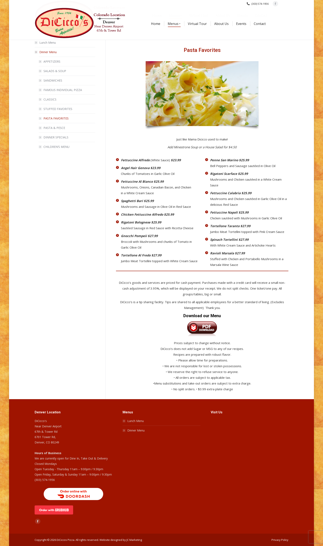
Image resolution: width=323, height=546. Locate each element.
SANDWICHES (52, 80)
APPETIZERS (51, 61)
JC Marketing (134, 540)
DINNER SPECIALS (55, 137)
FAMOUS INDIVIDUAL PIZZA (62, 90)
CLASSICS (49, 99)
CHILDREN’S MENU (56, 147)
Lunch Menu (47, 42)
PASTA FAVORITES (56, 118)
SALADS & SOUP (54, 71)
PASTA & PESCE (54, 128)
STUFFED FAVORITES (57, 109)
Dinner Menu (46, 52)
